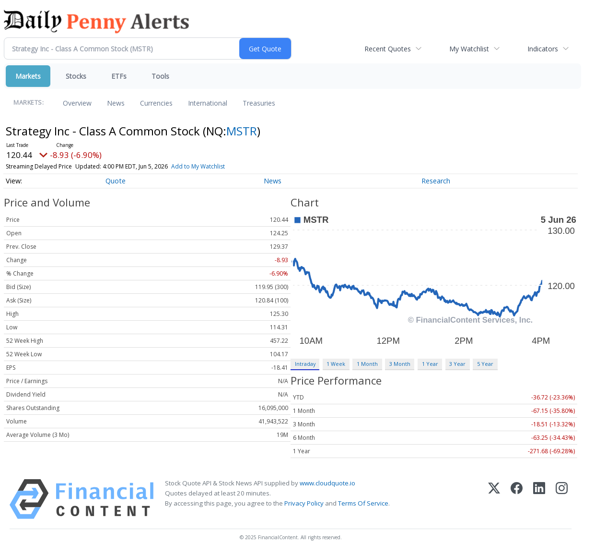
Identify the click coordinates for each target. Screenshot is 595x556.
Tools (160, 76)
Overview (77, 103)
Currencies (156, 103)
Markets (28, 76)
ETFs (119, 76)
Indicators (542, 48)
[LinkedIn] (539, 499)
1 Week (336, 363)
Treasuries (259, 103)
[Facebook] (516, 499)
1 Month (367, 363)
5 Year (485, 363)
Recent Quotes (387, 48)
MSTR (241, 131)
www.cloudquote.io (327, 483)
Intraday (305, 363)
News (116, 103)
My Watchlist (469, 48)
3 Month (399, 363)
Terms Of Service (363, 503)
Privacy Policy (304, 503)
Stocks (76, 76)
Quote (115, 180)
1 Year (430, 363)
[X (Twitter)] (494, 499)
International (207, 103)
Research (435, 180)
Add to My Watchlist (198, 166)
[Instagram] (562, 499)
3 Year (457, 363)
